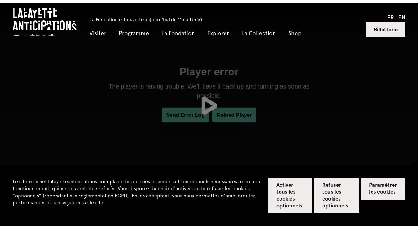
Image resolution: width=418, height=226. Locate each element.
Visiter (98, 33)
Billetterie (386, 29)
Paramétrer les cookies (383, 188)
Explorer (218, 33)
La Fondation (178, 33)
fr (390, 17)
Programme (134, 33)
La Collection (259, 33)
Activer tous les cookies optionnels (289, 195)
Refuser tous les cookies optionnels (335, 195)
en (402, 17)
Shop (294, 33)
